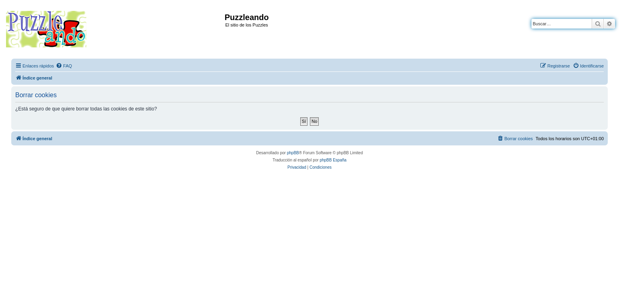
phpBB (293, 153)
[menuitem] (64, 66)
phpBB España (333, 160)
